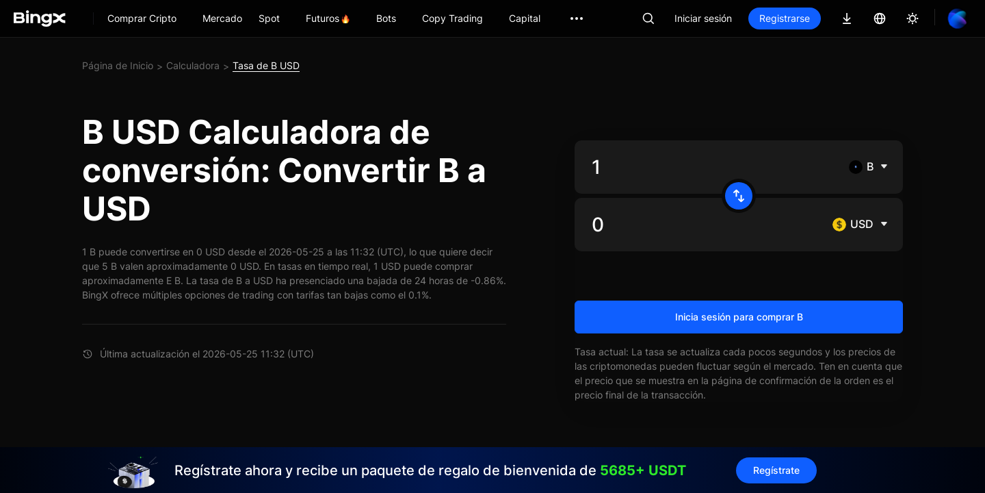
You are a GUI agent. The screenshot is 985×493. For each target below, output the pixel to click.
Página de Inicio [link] (117, 65)
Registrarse (784, 18)
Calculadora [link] (193, 65)
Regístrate (776, 470)
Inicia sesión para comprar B (739, 317)
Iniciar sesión (703, 18)
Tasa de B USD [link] (266, 65)
